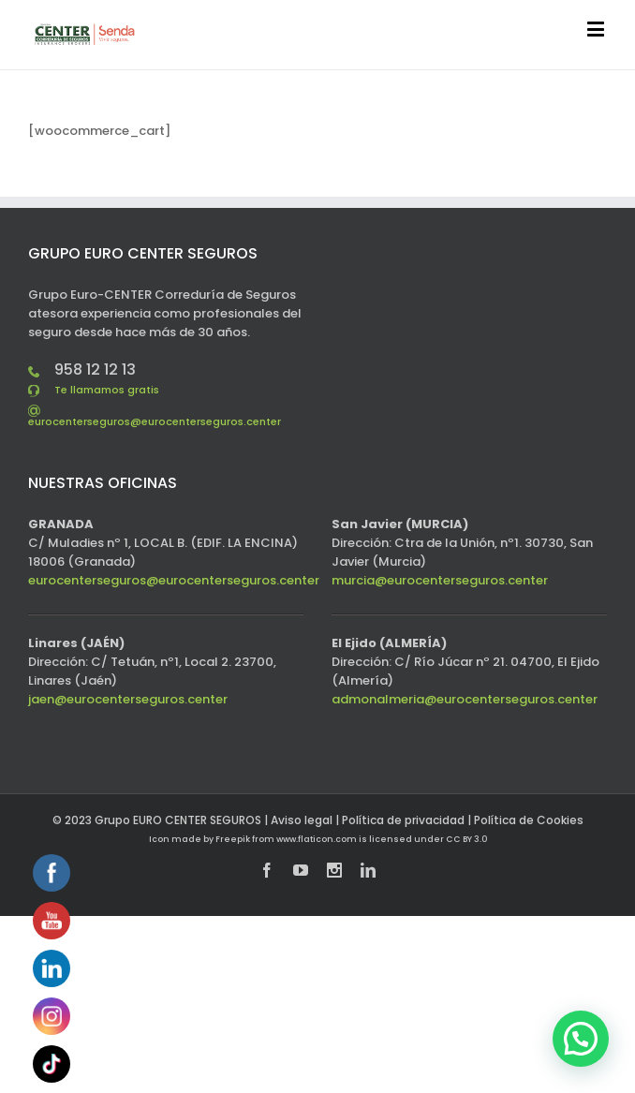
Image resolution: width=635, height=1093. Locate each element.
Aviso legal (301, 820)
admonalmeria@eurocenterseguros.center (465, 699)
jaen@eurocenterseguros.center (128, 699)
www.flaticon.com (316, 839)
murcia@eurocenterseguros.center (440, 580)
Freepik (232, 839)
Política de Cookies (528, 820)
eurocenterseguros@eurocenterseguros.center (154, 421)
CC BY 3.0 (466, 839)
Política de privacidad (403, 820)
